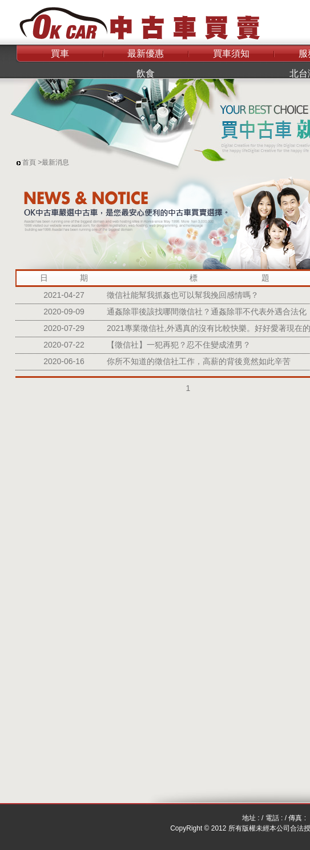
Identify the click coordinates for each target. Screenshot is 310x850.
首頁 (29, 162)
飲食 (145, 73)
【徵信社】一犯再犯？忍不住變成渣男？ (179, 344)
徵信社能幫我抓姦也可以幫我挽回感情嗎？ (183, 295)
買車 (60, 53)
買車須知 (231, 53)
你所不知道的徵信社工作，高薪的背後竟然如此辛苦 (199, 361)
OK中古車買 (131, 20)
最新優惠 (145, 53)
